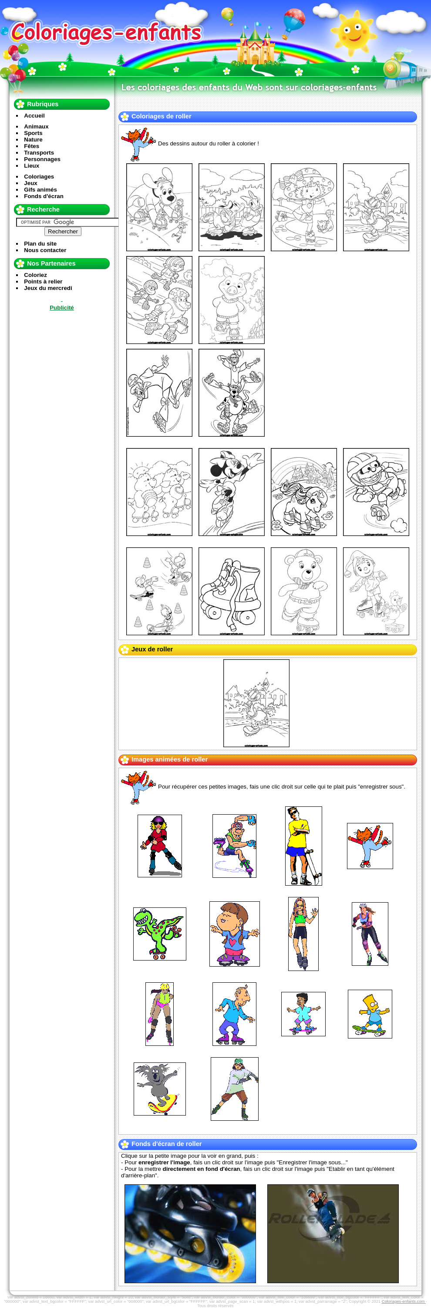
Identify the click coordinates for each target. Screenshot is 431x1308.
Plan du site (40, 243)
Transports (39, 152)
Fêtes (31, 146)
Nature (33, 139)
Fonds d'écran (44, 196)
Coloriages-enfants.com (404, 1301)
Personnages (42, 159)
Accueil (34, 115)
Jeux (30, 183)
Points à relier (43, 281)
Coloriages (39, 176)
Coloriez (35, 275)
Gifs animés (40, 189)
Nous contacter (45, 250)
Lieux (31, 165)
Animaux (36, 126)
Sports (33, 133)
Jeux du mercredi (48, 288)
